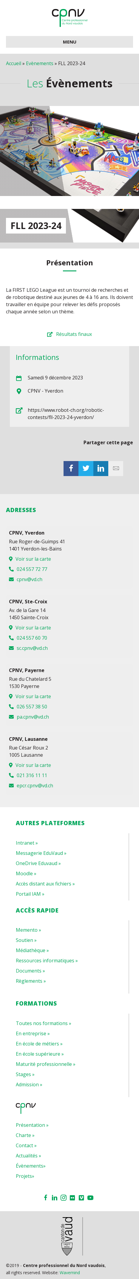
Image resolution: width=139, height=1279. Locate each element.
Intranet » (27, 843)
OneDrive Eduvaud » (38, 863)
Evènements (39, 63)
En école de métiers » (39, 1043)
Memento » (28, 930)
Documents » (30, 970)
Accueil (13, 63)
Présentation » (32, 1125)
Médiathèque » (32, 950)
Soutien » (26, 940)
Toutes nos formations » (43, 1023)
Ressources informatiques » (47, 960)
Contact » (26, 1145)
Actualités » (28, 1155)
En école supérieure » (40, 1054)
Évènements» (31, 1166)
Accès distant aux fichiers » (45, 883)
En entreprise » (33, 1033)
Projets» (25, 1176)
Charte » (25, 1135)
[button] (69, 334)
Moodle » (26, 873)
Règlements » (31, 981)
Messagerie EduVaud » (41, 853)
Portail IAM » (30, 894)
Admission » (29, 1084)
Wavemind (70, 1272)
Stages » (25, 1074)
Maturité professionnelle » (45, 1064)
